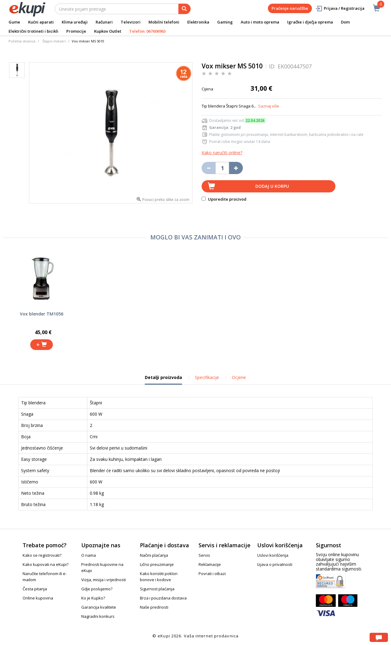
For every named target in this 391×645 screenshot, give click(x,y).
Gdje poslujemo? (96, 589)
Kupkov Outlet (107, 31)
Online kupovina (38, 598)
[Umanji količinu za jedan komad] (208, 168)
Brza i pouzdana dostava (163, 598)
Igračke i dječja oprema (310, 22)
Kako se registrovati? (42, 555)
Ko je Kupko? (93, 598)
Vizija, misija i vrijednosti (103, 579)
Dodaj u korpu (272, 186)
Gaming (225, 22)
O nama (88, 555)
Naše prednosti (154, 607)
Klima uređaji (75, 22)
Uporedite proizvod (224, 199)
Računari (104, 22)
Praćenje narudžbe (290, 8)
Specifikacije (207, 377)
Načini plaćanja (154, 555)
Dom (345, 22)
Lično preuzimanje (157, 564)
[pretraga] (184, 9)
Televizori (131, 22)
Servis (204, 555)
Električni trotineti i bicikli (33, 31)
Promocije (76, 31)
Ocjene (239, 377)
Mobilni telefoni (163, 22)
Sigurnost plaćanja (157, 589)
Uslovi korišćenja (272, 555)
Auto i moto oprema (260, 22)
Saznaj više (268, 106)
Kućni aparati (41, 22)
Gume (14, 22)
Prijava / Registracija (339, 8)
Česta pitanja (35, 589)
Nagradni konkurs (98, 616)
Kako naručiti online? (222, 152)
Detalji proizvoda (163, 379)
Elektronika (198, 22)
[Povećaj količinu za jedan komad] (236, 168)
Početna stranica (22, 41)
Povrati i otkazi (212, 573)
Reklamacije (210, 564)
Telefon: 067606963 (147, 31)
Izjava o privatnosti (274, 564)
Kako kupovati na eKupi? (45, 564)
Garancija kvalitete (98, 607)
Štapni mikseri (54, 41)
